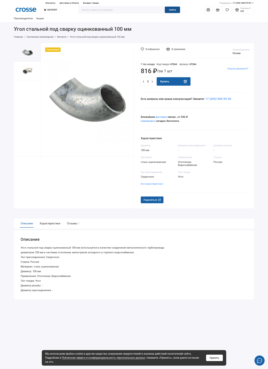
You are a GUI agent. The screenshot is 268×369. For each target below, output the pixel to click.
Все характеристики (152, 183)
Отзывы (73, 223)
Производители (23, 18)
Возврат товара (91, 3)
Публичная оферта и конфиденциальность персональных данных (103, 357)
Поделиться (152, 200)
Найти (172, 9)
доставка (161, 116)
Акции (40, 18)
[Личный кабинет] (208, 10)
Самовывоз (148, 120)
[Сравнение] (217, 10)
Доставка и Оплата (69, 3)
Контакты (50, 3)
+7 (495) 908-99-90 (236, 3)
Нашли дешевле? (237, 68)
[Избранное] (227, 10)
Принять (214, 357)
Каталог (50, 9)
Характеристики (50, 223)
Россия (237, 53)
